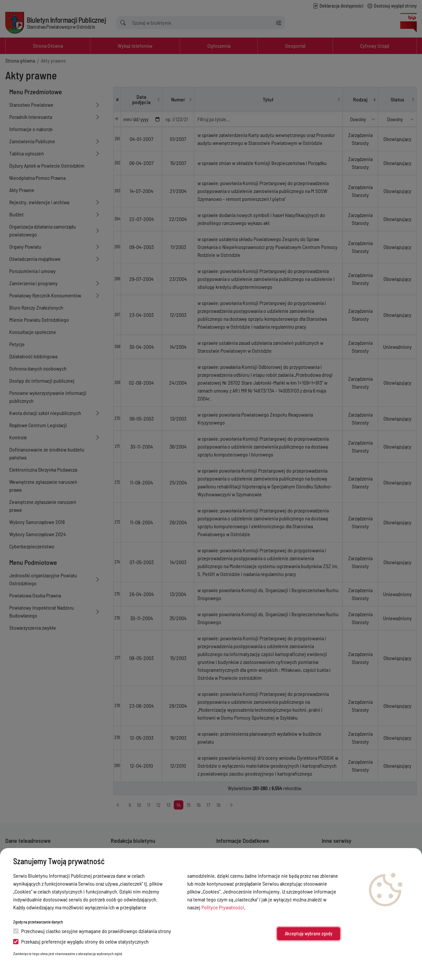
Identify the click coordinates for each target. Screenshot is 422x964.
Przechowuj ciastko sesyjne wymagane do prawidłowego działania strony (92, 931)
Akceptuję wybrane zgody (308, 933)
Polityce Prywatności (222, 907)
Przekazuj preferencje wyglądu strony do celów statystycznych (81, 941)
